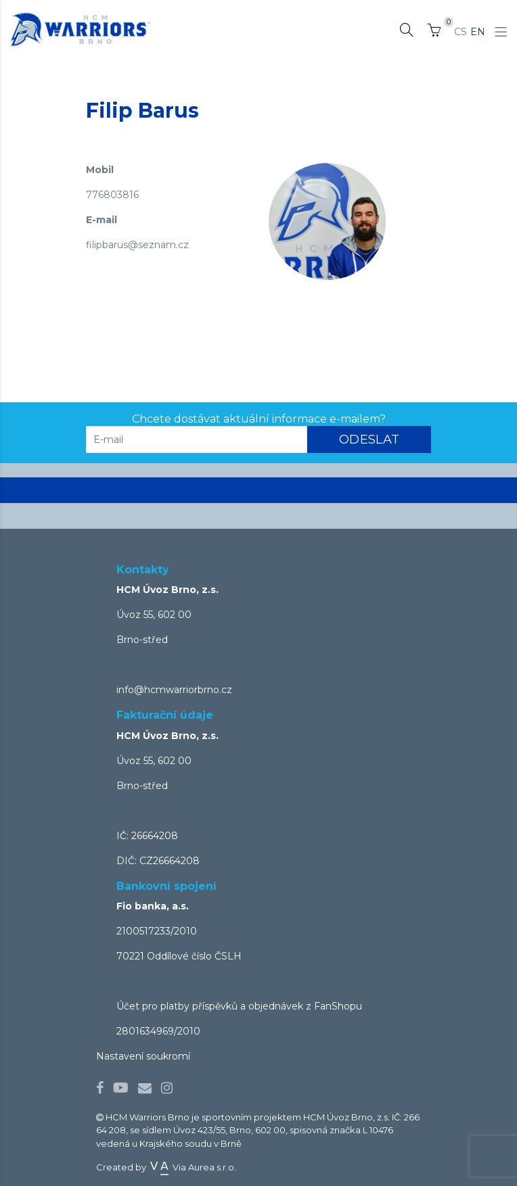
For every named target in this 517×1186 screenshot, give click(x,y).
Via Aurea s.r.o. (192, 1167)
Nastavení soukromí (143, 1056)
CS (460, 32)
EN (477, 32)
